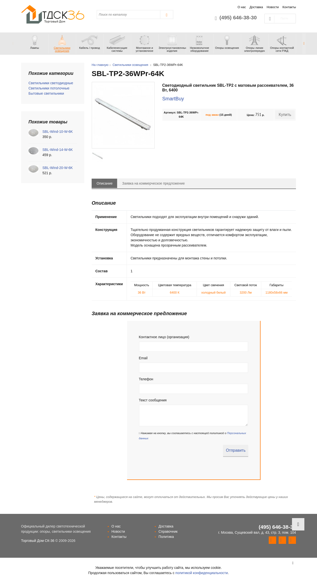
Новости (273, 7)
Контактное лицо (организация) (164, 337)
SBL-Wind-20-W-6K (57, 168)
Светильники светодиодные (50, 83)
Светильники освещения (130, 65)
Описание (104, 183)
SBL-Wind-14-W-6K (57, 150)
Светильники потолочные (48, 88)
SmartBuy (173, 98)
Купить (285, 114)
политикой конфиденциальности (201, 573)
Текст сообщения (153, 400)
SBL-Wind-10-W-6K (57, 132)
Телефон (146, 379)
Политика (166, 537)
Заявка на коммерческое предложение (153, 183)
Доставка (256, 7)
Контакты (289, 7)
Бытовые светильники (46, 93)
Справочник (168, 531)
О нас (242, 7)
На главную (100, 65)
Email (143, 358)
